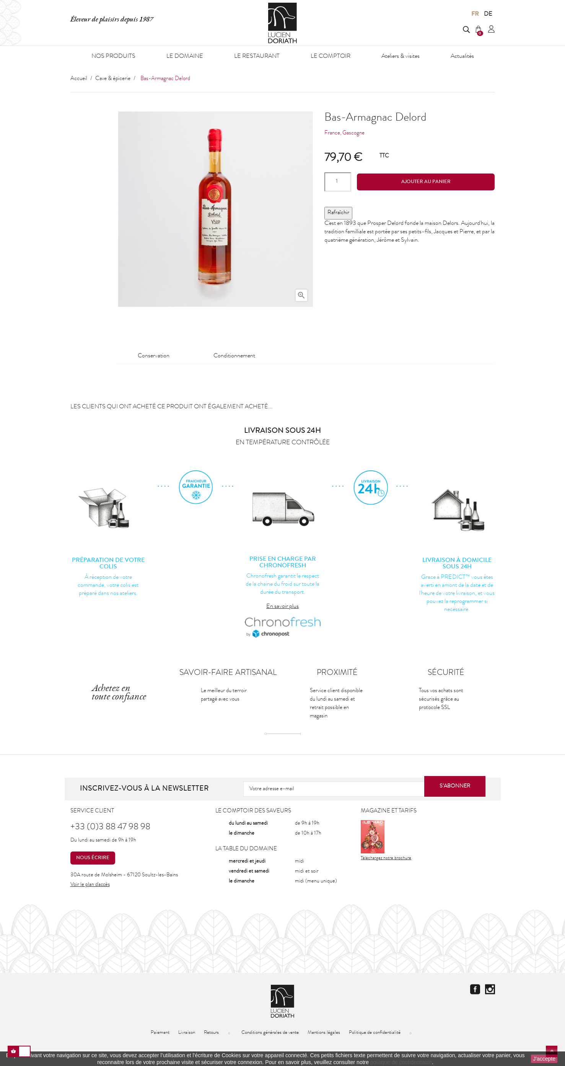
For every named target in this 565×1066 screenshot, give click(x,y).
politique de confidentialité (401, 1062)
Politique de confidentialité (375, 1032)
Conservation (153, 356)
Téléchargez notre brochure (386, 840)
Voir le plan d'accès (90, 885)
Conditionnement (234, 356)
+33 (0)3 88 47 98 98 (110, 827)
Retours (211, 1032)
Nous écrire (91, 858)
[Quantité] (337, 182)
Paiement (160, 1032)
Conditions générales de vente (270, 1032)
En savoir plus (282, 607)
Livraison (186, 1032)
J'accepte (544, 1059)
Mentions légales (324, 1032)
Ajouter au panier (426, 182)
